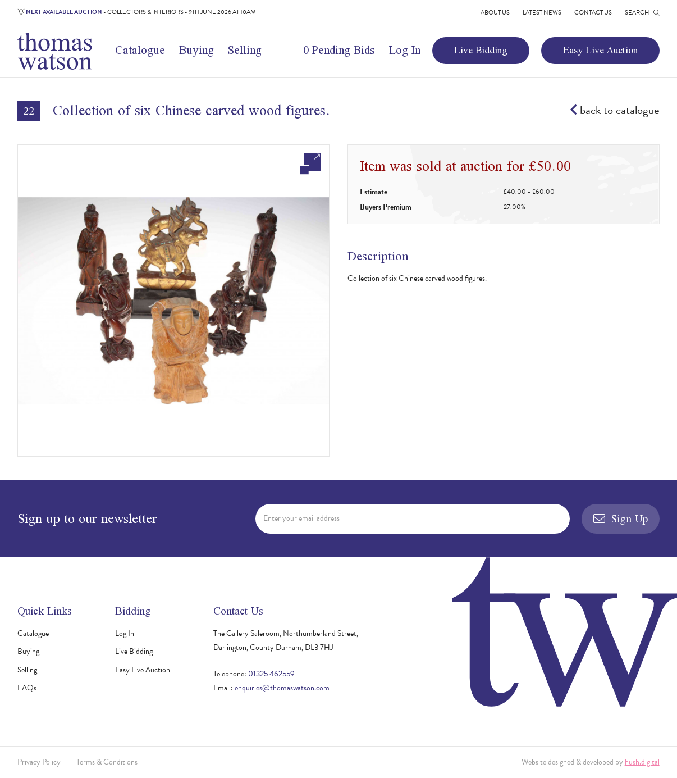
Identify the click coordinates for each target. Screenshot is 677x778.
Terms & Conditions (107, 762)
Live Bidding (480, 50)
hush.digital (642, 762)
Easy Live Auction (600, 50)
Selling (245, 50)
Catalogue (140, 50)
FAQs (26, 688)
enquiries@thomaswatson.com (282, 688)
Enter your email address (301, 518)
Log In (404, 50)
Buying (196, 50)
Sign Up (620, 519)
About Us (495, 12)
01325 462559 (271, 674)
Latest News (542, 12)
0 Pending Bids (339, 50)
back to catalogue (615, 110)
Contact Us (593, 12)
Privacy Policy (39, 762)
